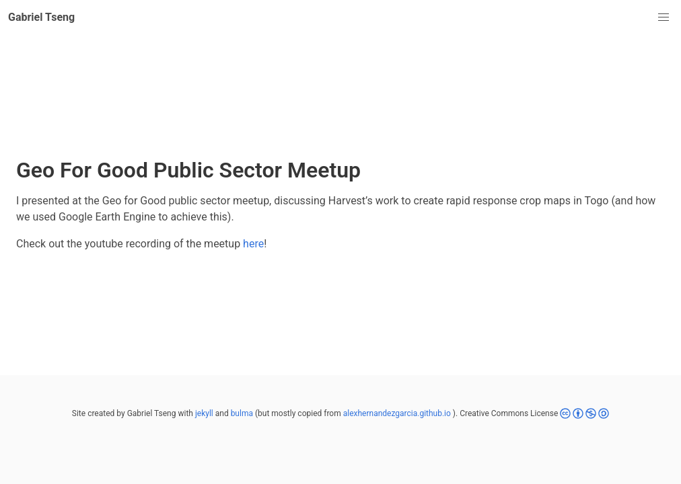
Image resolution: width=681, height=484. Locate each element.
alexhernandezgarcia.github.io (397, 413)
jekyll (204, 413)
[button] (663, 17)
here (253, 243)
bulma (242, 413)
